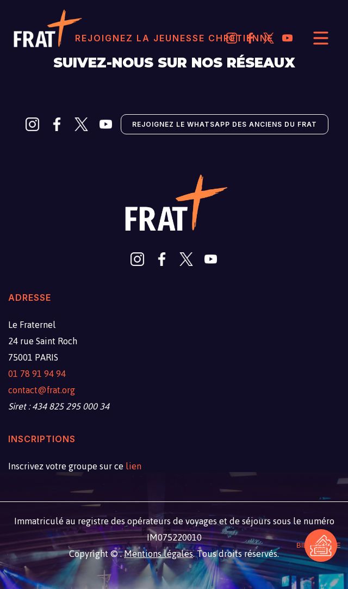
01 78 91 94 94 (37, 373)
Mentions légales (158, 553)
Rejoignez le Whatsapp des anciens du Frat (224, 124)
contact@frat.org (41, 390)
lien (133, 466)
